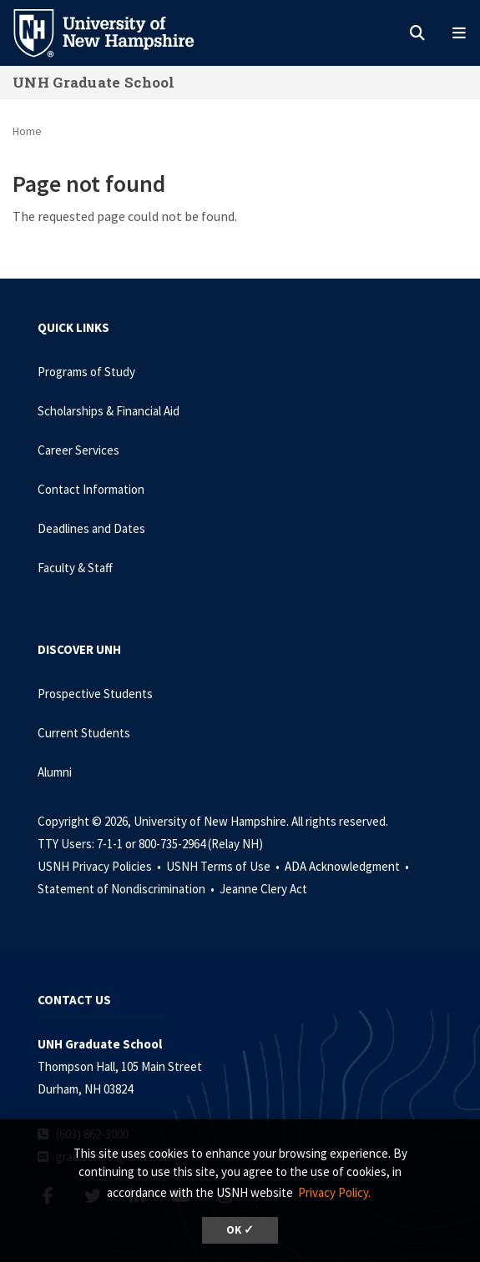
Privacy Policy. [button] (334, 1192)
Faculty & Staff (75, 568)
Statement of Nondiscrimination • (127, 889)
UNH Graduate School (94, 82)
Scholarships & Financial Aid (108, 411)
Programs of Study (86, 372)
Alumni (55, 772)
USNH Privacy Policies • (101, 866)
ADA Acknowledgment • (348, 866)
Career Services (78, 450)
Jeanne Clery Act (263, 889)
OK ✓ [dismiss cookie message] (240, 1230)
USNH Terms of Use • (224, 866)
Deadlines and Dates (91, 528)
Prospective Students (95, 693)
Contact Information (91, 489)
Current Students (84, 733)
